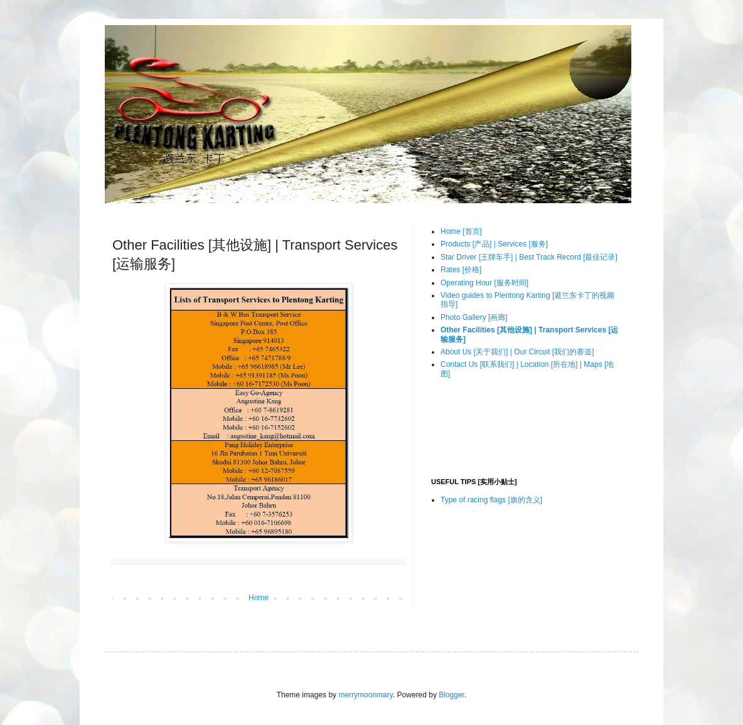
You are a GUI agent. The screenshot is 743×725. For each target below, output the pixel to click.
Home (259, 597)
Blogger (451, 695)
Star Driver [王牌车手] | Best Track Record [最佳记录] (529, 257)
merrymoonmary (365, 695)
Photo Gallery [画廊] (474, 317)
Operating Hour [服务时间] (484, 282)
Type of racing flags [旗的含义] (491, 499)
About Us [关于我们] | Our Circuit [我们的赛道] (517, 351)
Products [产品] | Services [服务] (494, 244)
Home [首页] (461, 231)
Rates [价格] (461, 269)
